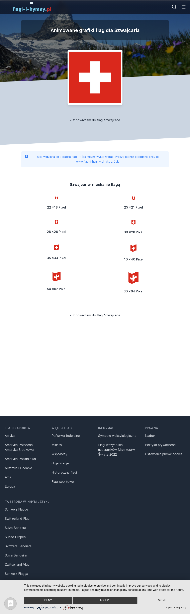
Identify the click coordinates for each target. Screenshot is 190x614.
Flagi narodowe (18, 428)
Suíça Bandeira (16, 555)
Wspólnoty (59, 454)
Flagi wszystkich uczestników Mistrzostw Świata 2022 (116, 449)
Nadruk (150, 436)
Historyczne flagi (64, 472)
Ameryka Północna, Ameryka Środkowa (19, 447)
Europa (10, 486)
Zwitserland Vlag (17, 564)
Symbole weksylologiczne (117, 436)
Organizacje (60, 463)
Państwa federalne (66, 436)
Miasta (57, 445)
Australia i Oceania (18, 468)
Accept (105, 600)
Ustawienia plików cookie (163, 454)
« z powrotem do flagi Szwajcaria (95, 120)
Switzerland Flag (17, 519)
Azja (8, 477)
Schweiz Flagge (16, 509)
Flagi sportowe (63, 482)
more (162, 600)
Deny (48, 600)
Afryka (10, 436)
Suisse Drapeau (16, 537)
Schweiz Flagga (16, 574)
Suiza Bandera (15, 528)
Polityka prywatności (160, 445)
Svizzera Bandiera (18, 546)
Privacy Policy (180, 607)
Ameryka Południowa (20, 459)
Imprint (169, 607)
